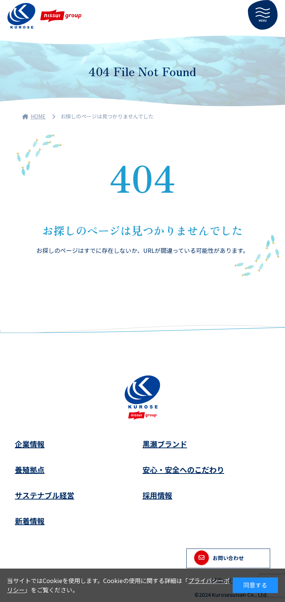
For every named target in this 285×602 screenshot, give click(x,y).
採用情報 (157, 495)
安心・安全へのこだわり (183, 469)
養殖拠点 (30, 469)
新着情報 (30, 520)
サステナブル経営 (44, 495)
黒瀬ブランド (164, 444)
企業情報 (30, 444)
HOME (34, 116)
